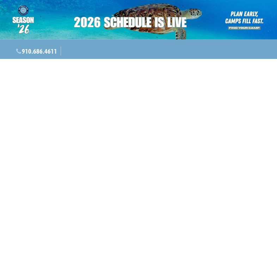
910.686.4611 (39, 51)
